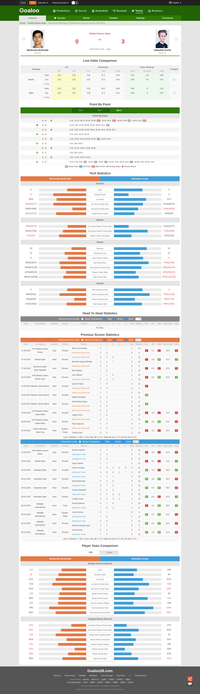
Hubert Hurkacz (78, 468)
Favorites (59, 17)
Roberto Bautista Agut (81, 525)
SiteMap (82, 676)
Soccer (81, 10)
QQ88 (103, 679)
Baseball (120, 10)
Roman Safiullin (78, 450)
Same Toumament (92, 319)
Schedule (113, 18)
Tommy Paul (77, 433)
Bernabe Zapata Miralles (82, 362)
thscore (86, 679)
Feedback (93, 676)
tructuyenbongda (74, 682)
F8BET (111, 679)
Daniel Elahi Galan (79, 402)
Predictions (61, 10)
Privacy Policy (140, 676)
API (129, 676)
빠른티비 (95, 679)
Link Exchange (107, 676)
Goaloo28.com (100, 671)
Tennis (137, 10)
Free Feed (120, 676)
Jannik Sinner (77, 512)
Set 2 (100, 110)
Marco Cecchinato (79, 348)
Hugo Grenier (77, 463)
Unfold (130, 682)
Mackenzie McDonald (37, 40)
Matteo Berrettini (79, 397)
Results (86, 18)
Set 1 (81, 110)
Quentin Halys (78, 384)
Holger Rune (77, 415)
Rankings (140, 18)
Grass (118, 319)
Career (109, 552)
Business (155, 10)
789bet (108, 682)
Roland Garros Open (37, 23)
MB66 (128, 679)
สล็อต (85, 682)
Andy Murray (77, 530)
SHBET (120, 679)
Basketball (100, 10)
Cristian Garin (77, 499)
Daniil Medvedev (79, 481)
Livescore (32, 18)
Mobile (23, 3)
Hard (129, 319)
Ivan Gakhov (77, 375)
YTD (90, 552)
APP (33, 3)
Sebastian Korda (162, 40)
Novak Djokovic (78, 503)
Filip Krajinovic (78, 424)
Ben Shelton (77, 370)
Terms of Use (69, 676)
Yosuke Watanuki (79, 490)
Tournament (167, 18)
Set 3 (118, 110)
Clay (108, 319)
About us (57, 676)
